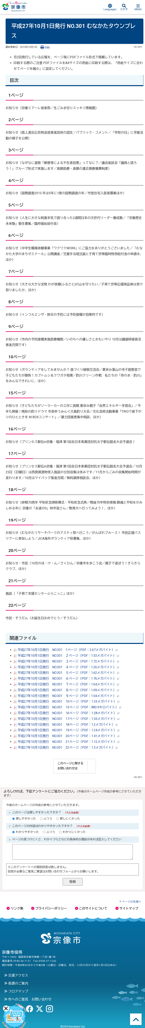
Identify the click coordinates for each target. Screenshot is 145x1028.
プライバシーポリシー (49, 908)
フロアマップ (16, 991)
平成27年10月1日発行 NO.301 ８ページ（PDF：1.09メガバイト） (66, 690)
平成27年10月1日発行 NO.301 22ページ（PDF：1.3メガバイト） (66, 747)
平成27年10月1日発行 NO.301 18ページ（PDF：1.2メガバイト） (66, 724)
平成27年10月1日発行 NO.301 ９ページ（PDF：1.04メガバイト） (66, 696)
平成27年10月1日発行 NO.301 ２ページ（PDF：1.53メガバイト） (66, 655)
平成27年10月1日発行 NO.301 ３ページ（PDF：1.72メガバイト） (66, 661)
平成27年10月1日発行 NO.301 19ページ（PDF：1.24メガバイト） (66, 730)
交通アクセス (16, 975)
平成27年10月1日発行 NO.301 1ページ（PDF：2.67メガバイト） (66, 650)
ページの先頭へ (131, 901)
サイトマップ (126, 908)
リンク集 (15, 908)
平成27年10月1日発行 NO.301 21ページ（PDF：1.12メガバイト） (66, 742)
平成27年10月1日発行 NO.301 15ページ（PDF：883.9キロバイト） (67, 707)
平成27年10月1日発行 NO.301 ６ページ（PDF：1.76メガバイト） (66, 678)
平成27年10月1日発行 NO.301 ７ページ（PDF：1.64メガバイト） (66, 684)
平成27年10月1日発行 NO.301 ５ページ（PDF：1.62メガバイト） (66, 673)
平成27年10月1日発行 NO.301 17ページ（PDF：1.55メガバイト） (66, 719)
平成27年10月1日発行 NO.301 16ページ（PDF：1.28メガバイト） (66, 713)
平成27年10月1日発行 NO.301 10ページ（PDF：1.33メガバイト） (66, 701)
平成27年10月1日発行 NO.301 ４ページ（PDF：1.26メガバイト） (66, 667)
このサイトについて (91, 908)
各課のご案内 (16, 983)
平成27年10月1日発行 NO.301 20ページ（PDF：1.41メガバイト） (66, 736)
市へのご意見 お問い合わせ (28, 999)
